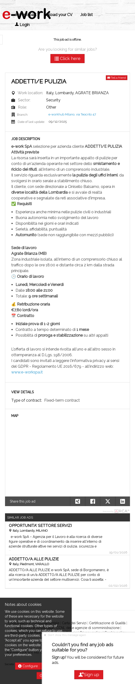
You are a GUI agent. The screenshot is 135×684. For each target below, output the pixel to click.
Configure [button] (28, 666)
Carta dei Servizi (74, 623)
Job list (86, 14)
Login (22, 24)
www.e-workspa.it (27, 372)
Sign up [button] (88, 674)
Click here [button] (67, 58)
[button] (122, 501)
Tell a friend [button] (116, 78)
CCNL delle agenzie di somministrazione (87, 628)
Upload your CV (58, 14)
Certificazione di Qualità (107, 623)
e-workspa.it (26, 14)
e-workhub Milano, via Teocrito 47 (72, 114)
